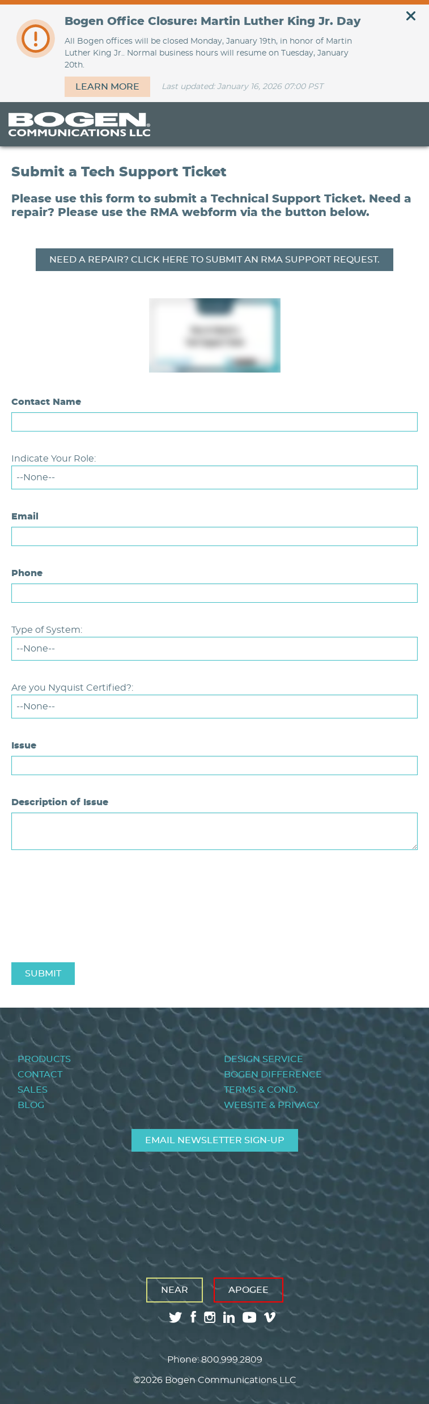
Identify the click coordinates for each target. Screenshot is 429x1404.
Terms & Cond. (261, 1089)
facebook (193, 1317)
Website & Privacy (271, 1105)
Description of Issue (59, 802)
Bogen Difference (273, 1074)
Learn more (107, 86)
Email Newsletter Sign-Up (214, 1140)
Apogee (248, 1290)
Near (174, 1290)
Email (25, 516)
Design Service (263, 1059)
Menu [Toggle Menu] (403, 124)
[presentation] (97, 926)
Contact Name (46, 402)
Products (44, 1059)
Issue (23, 745)
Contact (40, 1074)
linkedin (229, 1317)
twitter (175, 1317)
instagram (209, 1317)
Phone (27, 573)
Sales (33, 1089)
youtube (249, 1317)
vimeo (271, 1317)
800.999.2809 (231, 1359)
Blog (31, 1105)
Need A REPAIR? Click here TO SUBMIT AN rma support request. (214, 259)
